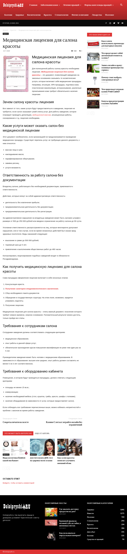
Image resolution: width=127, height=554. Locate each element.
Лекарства (97, 14)
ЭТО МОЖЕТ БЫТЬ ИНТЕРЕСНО (18, 433)
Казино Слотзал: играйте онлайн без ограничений (64, 423)
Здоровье (19, 14)
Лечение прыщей (72, 5)
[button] (121, 5)
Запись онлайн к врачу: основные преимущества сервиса (112, 67)
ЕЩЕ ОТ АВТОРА (42, 433)
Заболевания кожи (50, 5)
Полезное (109, 14)
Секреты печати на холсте (16, 422)
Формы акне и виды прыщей (99, 5)
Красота (48, 14)
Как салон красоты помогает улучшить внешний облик (66, 460)
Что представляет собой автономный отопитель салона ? (112, 55)
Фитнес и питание (80, 14)
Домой (5, 30)
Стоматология (61, 14)
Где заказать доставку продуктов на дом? (69, 510)
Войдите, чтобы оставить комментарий (18, 483)
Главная (33, 5)
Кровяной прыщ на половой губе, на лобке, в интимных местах (70, 523)
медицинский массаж (41, 115)
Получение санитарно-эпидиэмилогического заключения (31, 289)
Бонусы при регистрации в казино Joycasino (112, 102)
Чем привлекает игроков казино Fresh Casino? (112, 90)
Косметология (34, 14)
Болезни (8, 14)
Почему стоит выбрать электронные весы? (111, 78)
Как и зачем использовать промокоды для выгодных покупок (112, 43)
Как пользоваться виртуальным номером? (70, 534)
